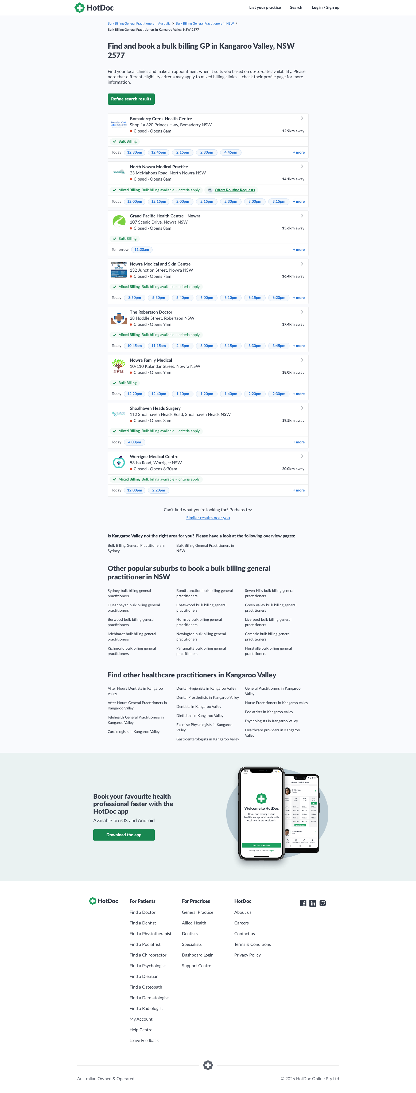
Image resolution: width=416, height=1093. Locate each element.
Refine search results (131, 99)
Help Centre (141, 1030)
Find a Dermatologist (149, 998)
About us (242, 912)
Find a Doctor (142, 912)
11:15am (158, 346)
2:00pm (182, 202)
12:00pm (134, 202)
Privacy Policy (247, 955)
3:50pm (134, 298)
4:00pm (134, 442)
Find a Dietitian (144, 976)
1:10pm (182, 394)
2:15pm (182, 152)
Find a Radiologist (146, 1008)
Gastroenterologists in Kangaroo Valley (207, 739)
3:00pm (254, 202)
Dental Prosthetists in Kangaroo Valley (207, 698)
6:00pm (206, 298)
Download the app (123, 835)
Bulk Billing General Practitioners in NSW (205, 23)
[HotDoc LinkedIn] (313, 903)
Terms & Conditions (252, 944)
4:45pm (230, 152)
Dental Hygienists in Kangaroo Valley (206, 688)
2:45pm (182, 346)
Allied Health (194, 923)
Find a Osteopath (146, 987)
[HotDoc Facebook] (303, 903)
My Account (141, 1019)
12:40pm (158, 394)
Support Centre (196, 966)
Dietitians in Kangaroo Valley (199, 716)
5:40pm (182, 298)
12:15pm (158, 202)
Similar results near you (208, 518)
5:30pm (158, 298)
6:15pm (254, 298)
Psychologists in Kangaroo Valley (271, 721)
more (299, 152)
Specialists (192, 944)
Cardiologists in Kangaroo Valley (134, 732)
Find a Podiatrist (145, 944)
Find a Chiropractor (148, 955)
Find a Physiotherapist (151, 934)
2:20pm (254, 394)
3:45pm (279, 346)
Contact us (244, 934)
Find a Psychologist (148, 966)
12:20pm (134, 394)
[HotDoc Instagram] (322, 903)
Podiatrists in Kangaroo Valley (269, 712)
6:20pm (279, 298)
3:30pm (254, 346)
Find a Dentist (143, 923)
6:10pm (230, 298)
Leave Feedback (144, 1041)
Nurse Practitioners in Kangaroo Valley (276, 703)
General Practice (197, 912)
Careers (241, 923)
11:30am (141, 250)
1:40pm (230, 394)
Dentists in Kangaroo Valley (198, 707)
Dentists (190, 934)
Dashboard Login (197, 955)
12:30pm (134, 152)
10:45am (134, 346)
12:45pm (158, 152)
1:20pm (206, 394)
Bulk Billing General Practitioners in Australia (139, 23)
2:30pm (206, 152)
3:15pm (279, 202)
